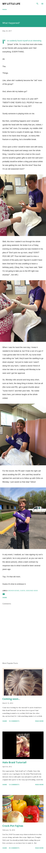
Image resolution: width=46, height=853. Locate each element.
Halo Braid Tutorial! (14, 762)
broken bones (13, 591)
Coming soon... (11, 698)
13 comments (14, 785)
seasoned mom (32, 591)
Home (4, 9)
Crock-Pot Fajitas (12, 825)
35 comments (14, 848)
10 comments (14, 721)
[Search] (37, 3)
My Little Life (11, 3)
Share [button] (4, 597)
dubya (22, 591)
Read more (39, 721)
